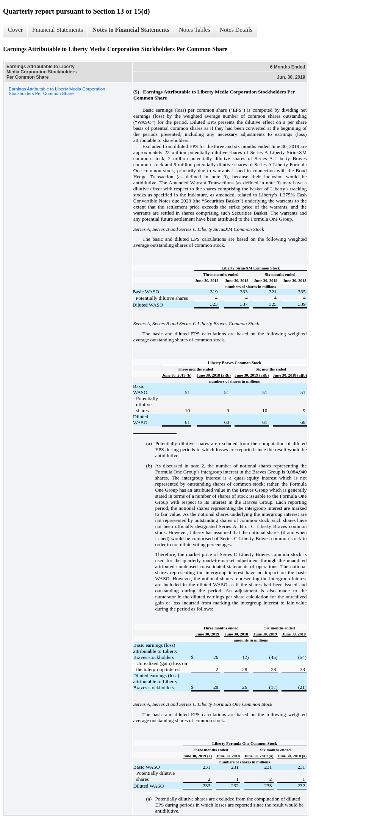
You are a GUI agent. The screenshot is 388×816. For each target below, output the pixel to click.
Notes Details (236, 29)
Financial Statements (57, 29)
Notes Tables (194, 29)
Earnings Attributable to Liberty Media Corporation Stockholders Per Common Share (57, 91)
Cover (15, 29)
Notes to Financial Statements (130, 29)
